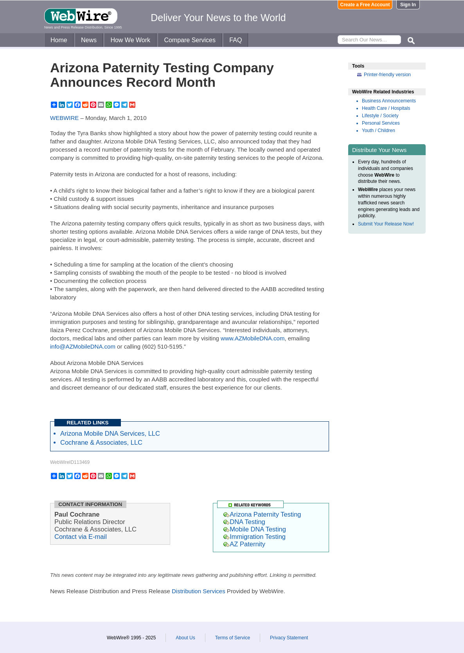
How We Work (130, 40)
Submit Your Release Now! (386, 224)
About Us (185, 637)
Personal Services (381, 123)
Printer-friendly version (387, 74)
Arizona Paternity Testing (262, 514)
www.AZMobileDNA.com (252, 338)
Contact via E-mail (80, 536)
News (89, 40)
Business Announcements (389, 101)
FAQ (235, 40)
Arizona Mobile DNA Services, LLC (110, 433)
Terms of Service (232, 637)
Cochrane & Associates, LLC (101, 442)
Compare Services (190, 40)
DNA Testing (244, 521)
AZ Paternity (244, 543)
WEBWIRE (64, 117)
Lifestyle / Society (380, 115)
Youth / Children (378, 130)
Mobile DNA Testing (254, 529)
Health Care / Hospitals (386, 108)
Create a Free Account (365, 4)
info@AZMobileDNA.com (82, 346)
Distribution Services (198, 591)
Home (58, 40)
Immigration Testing (254, 536)
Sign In (408, 4)
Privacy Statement (289, 637)
